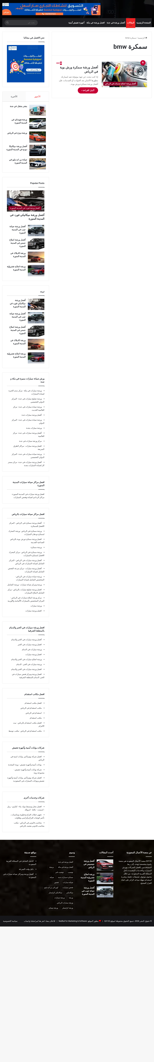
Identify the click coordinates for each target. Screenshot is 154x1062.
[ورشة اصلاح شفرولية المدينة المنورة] (36, 275)
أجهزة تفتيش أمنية (76, 24)
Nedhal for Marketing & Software (72, 925)
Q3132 (107, 925)
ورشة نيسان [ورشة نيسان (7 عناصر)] (53, 912)
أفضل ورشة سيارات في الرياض (28, 565)
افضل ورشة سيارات (33, 450)
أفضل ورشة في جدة (116, 24)
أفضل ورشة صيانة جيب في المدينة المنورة (17, 234)
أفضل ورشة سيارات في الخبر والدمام (26, 644)
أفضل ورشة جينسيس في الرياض (88, 868)
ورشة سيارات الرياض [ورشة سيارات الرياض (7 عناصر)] (65, 907)
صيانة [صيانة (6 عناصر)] (52, 882)
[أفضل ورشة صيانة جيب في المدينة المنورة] (36, 235)
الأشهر (37, 97)
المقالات (130, 24)
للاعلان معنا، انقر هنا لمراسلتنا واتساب (39, 925)
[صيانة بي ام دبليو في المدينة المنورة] (36, 166)
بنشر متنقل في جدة (17, 109)
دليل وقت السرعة (26, 873)
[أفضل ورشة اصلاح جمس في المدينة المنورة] (36, 248)
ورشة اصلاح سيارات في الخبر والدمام (26, 664)
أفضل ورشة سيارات (33, 573)
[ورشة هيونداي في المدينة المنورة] (36, 126)
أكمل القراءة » (88, 92)
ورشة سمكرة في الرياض (31, 535)
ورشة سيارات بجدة (34, 432)
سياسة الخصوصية (10, 925)
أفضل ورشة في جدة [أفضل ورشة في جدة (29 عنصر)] (65, 866)
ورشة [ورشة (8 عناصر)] (71, 902)
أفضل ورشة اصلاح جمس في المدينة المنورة (17, 247)
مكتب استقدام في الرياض (31, 712)
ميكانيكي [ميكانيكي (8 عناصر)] (69, 897)
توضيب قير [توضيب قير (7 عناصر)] (59, 876)
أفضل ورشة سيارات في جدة (30, 437)
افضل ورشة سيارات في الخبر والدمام (26, 673)
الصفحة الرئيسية (143, 24)
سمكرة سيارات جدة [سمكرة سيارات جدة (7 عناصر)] (65, 882)
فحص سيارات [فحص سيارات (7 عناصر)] (68, 892)
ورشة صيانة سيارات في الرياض (29, 581)
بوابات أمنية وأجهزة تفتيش (30, 769)
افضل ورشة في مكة (95, 24)
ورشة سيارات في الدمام (32, 654)
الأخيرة (14, 97)
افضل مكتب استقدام (33, 707)
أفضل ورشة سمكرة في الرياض (29, 527)
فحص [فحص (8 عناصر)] (56, 887)
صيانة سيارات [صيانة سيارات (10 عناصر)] (68, 887)
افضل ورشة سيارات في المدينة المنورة (28, 498)
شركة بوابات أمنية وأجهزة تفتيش (28, 774)
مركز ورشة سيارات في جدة (30, 445)
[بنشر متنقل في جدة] (36, 113)
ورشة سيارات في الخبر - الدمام (29, 669)
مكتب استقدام (36, 722)
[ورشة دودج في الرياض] (36, 140)
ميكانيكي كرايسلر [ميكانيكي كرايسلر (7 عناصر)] (55, 897)
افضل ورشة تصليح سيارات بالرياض (27, 594)
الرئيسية (142, 39)
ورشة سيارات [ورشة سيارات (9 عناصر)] (59, 902)
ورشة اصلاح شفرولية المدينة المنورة (87, 881)
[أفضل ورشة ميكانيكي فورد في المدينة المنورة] (25, 205)
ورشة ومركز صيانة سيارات (31, 589)
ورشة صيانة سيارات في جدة (30, 411)
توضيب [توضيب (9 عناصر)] (70, 876)
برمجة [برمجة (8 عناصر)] (51, 871)
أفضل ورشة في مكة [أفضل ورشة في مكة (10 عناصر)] (65, 871)
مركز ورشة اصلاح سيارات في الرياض (26, 602)
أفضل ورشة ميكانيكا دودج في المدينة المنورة (17, 152)
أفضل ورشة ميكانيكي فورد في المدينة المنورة (18, 307)
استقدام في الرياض (34, 717)
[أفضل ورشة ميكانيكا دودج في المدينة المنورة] (36, 153)
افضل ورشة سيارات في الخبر (30, 649)
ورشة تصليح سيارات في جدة (30, 403)
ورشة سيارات (36, 610)
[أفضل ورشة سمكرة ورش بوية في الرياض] (124, 76)
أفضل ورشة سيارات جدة (32, 419)
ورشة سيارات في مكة (32, 395)
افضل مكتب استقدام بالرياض (29, 727)
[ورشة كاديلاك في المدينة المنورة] (36, 261)
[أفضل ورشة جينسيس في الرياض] (105, 869)
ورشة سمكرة (36, 552)
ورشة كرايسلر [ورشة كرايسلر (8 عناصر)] (67, 912)
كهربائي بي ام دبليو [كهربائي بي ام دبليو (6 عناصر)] (51, 892)
